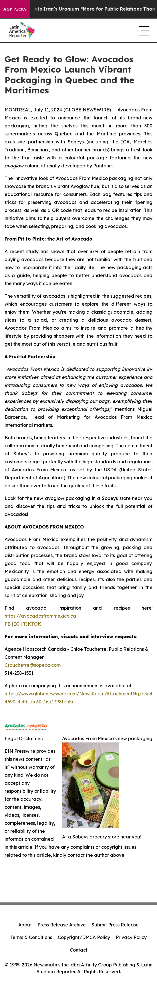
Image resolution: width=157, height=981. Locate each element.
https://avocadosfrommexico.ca (40, 616)
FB (8, 624)
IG (16, 624)
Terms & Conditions (31, 937)
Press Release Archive (61, 925)
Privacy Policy (131, 937)
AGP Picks (15, 9)
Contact (79, 950)
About (25, 925)
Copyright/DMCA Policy (84, 937)
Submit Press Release (115, 925)
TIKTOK (32, 624)
